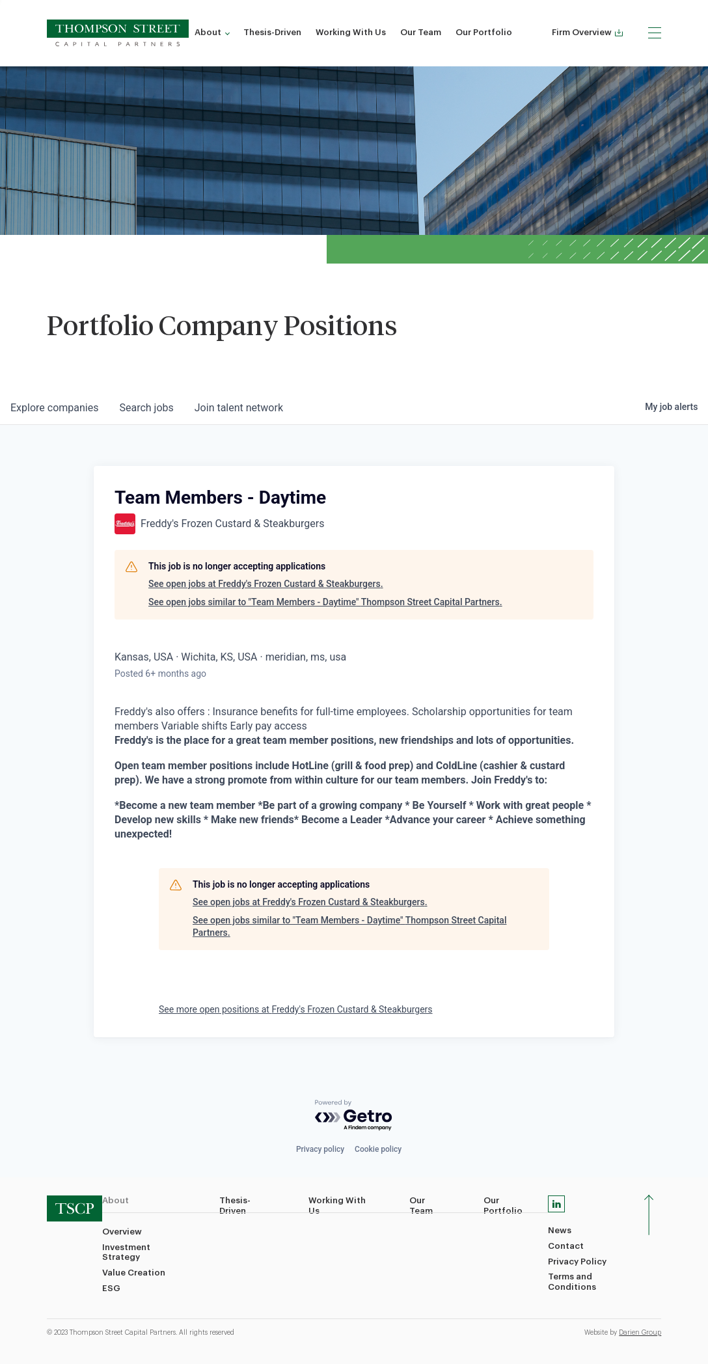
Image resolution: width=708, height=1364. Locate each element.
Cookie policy (378, 1149)
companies (54, 408)
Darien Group (640, 1333)
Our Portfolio (484, 32)
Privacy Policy (577, 1261)
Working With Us (351, 32)
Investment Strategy (126, 1252)
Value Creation (133, 1272)
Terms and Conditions (572, 1281)
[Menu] (654, 32)
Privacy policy (320, 1149)
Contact (566, 1246)
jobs (146, 408)
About (208, 32)
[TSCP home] (118, 33)
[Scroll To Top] (649, 1214)
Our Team (420, 32)
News (559, 1230)
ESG (111, 1288)
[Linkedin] (556, 1203)
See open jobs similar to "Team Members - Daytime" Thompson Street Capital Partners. (325, 602)
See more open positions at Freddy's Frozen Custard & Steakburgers (296, 1009)
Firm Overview (587, 32)
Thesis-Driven (272, 32)
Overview (122, 1231)
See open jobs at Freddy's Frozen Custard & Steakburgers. (265, 584)
